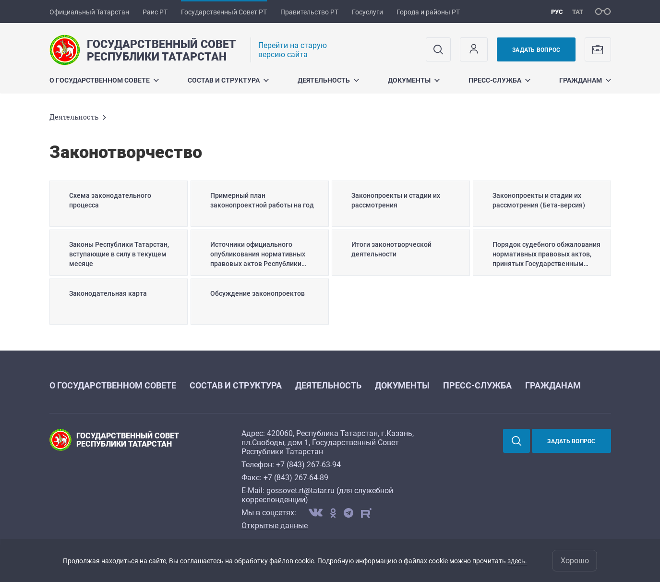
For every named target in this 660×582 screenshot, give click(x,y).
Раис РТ (155, 12)
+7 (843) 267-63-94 (308, 464)
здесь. (517, 561)
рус (557, 11)
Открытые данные (274, 525)
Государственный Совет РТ (224, 12)
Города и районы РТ (428, 12)
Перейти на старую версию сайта (292, 50)
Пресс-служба (499, 80)
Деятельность (328, 80)
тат (577, 11)
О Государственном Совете (104, 80)
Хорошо (575, 560)
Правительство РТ (309, 12)
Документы (414, 80)
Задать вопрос (536, 50)
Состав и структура (228, 80)
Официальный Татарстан (89, 12)
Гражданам (585, 80)
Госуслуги (367, 12)
